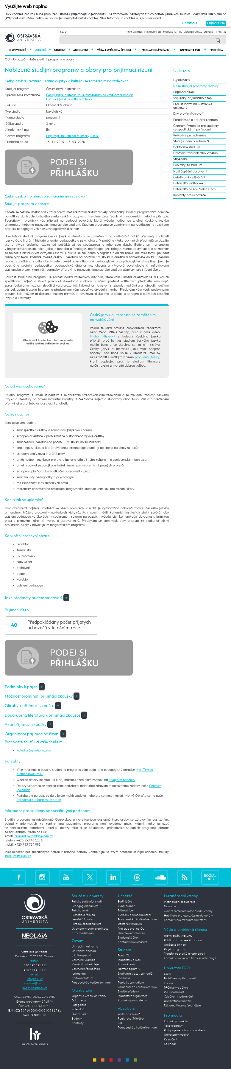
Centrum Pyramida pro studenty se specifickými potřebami (196, 128)
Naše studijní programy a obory (51, 59)
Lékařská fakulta (82, 919)
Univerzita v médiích (176, 1034)
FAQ (121, 1023)
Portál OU (124, 955)
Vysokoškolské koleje (85, 964)
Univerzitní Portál (215, 32)
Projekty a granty (175, 949)
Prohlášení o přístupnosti (180, 978)
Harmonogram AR (129, 968)
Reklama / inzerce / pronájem (182, 1005)
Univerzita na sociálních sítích (194, 189)
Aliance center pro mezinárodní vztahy (188, 911)
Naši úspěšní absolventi (190, 171)
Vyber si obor (126, 906)
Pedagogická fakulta (85, 906)
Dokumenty (79, 1000)
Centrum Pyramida (84, 959)
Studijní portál (193, 32)
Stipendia (180, 159)
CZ (61, 32)
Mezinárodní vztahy (158, 50)
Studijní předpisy (128, 991)
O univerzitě (20, 50)
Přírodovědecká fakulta (87, 923)
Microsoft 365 (152, 32)
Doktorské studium (186, 147)
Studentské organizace (132, 996)
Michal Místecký (102, 336)
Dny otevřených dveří (188, 113)
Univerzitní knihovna (85, 946)
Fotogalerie (79, 1004)
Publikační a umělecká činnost (183, 940)
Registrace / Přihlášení (131, 1018)
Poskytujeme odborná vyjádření (184, 1030)
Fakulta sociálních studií (87, 901)
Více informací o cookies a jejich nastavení (130, 18)
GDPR (167, 973)
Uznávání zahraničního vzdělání (195, 153)
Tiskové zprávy (173, 1025)
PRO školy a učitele (176, 987)
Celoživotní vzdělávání (189, 177)
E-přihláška (181, 80)
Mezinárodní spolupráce (179, 901)
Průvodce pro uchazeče (189, 135)
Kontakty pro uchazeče (189, 195)
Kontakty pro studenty (132, 1000)
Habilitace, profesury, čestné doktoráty (188, 915)
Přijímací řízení (184, 92)
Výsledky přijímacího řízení (193, 98)
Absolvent (83, 50)
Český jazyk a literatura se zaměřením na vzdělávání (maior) (89, 95)
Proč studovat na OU (131, 928)
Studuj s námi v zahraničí (191, 141)
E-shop (168, 983)
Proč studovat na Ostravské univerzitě (192, 106)
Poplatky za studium (187, 165)
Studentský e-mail (129, 959)
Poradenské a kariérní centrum (39, 800)
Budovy (77, 1018)
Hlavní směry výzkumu (178, 935)
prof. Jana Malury (147, 357)
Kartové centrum (82, 978)
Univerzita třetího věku (189, 183)
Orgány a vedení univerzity (89, 996)
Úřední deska (80, 1014)
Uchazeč (43, 50)
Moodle (168, 32)
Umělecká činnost (175, 944)
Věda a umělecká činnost (116, 50)
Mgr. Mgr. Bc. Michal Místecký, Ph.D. (72, 136)
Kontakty (78, 1023)
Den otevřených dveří (131, 933)
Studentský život (128, 937)
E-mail (178, 32)
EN (66, 32)
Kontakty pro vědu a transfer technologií (190, 958)
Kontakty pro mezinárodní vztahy (185, 920)
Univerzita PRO (193, 50)
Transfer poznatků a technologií (184, 953)
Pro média (216, 50)
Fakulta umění (81, 910)
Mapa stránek (134, 32)
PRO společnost (174, 992)
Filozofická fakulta (83, 915)
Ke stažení (170, 1039)
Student (62, 50)
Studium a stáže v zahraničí (135, 973)
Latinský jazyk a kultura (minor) (69, 99)
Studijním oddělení (122, 780)
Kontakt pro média (176, 1021)
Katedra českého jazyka (34, 750)
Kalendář (78, 1009)
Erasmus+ (170, 906)
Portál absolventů (129, 1014)
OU (7, 59)
